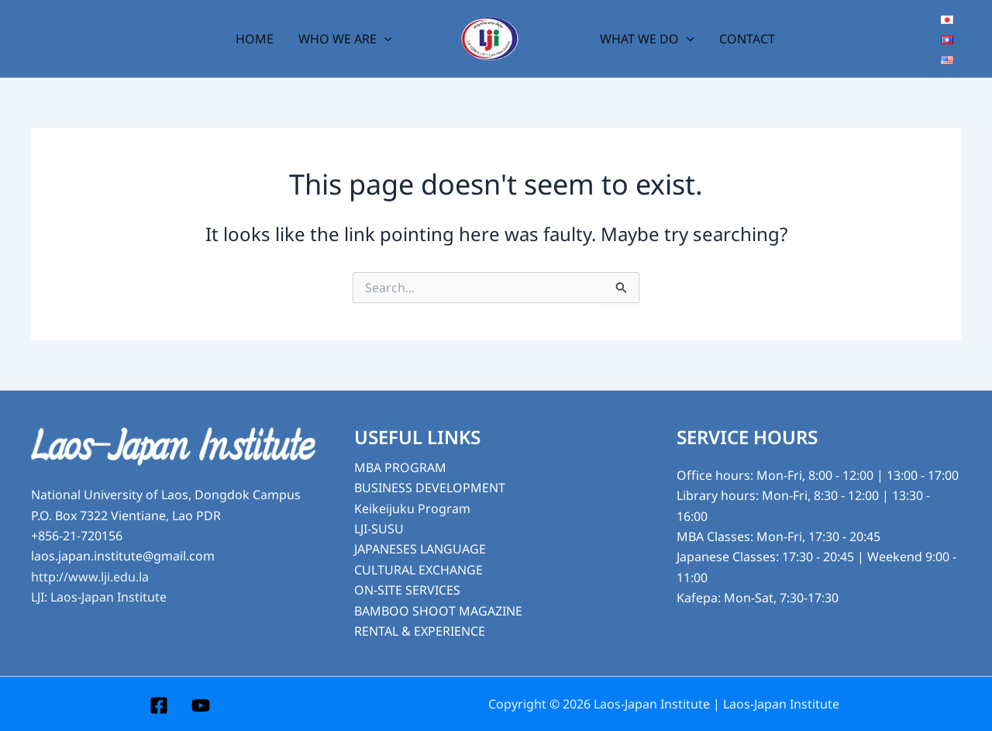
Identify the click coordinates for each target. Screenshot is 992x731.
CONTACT (747, 39)
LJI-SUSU (379, 529)
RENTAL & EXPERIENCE (419, 631)
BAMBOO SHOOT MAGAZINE (438, 611)
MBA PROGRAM (400, 467)
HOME (255, 39)
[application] (384, 39)
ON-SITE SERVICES (407, 590)
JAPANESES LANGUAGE (420, 549)
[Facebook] (159, 705)
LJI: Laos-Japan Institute (99, 597)
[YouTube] (200, 705)
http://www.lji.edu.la (90, 577)
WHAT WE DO (647, 39)
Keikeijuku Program (412, 508)
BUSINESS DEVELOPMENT (429, 488)
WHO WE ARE (345, 39)
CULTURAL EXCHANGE (418, 570)
